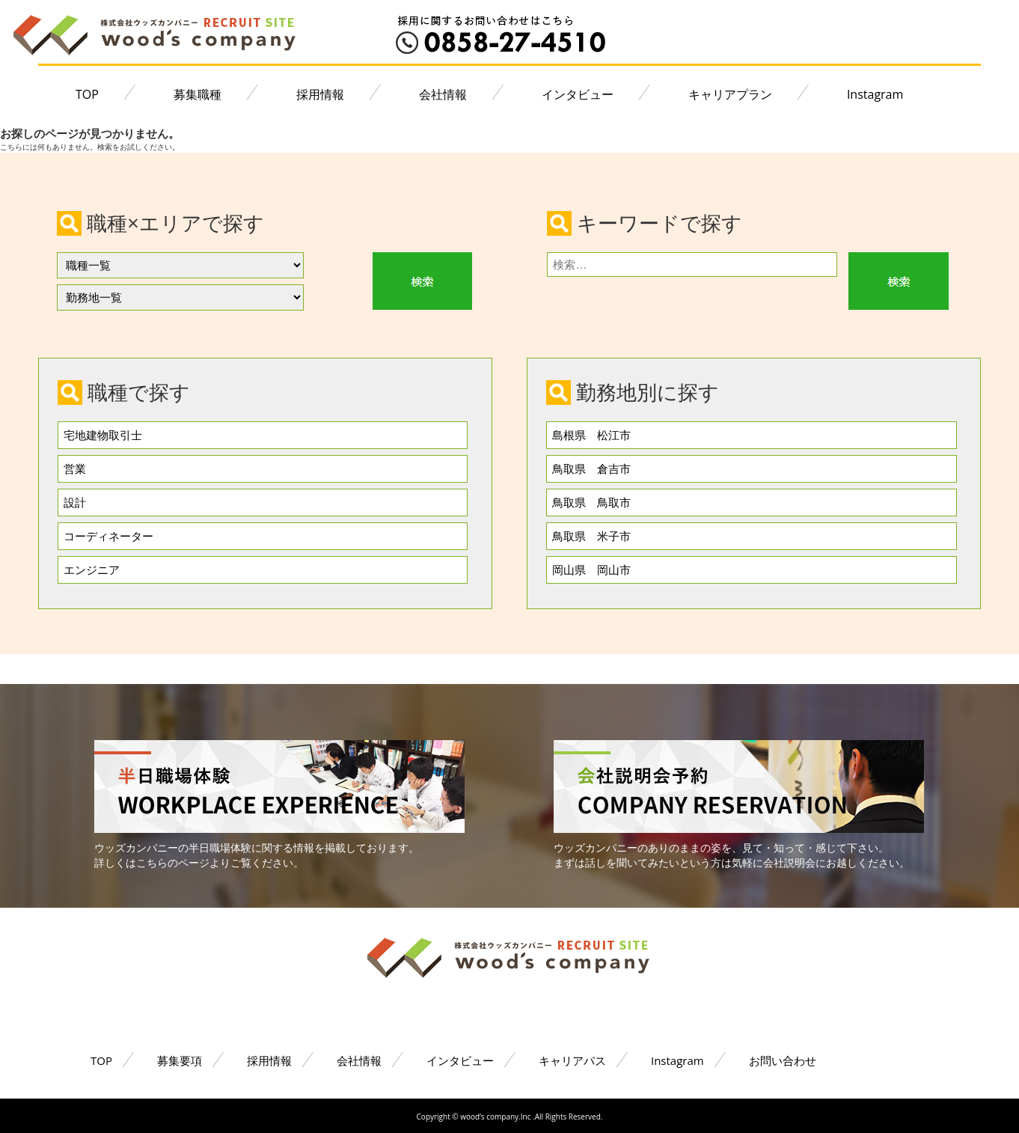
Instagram (875, 94)
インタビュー (577, 94)
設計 (75, 502)
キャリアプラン (730, 94)
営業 (75, 468)
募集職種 (197, 94)
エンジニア (92, 569)
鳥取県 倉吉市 (591, 468)
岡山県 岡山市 (591, 569)
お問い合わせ (782, 1060)
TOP (87, 94)
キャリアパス (572, 1060)
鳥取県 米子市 (591, 535)
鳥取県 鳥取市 (591, 502)
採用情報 (320, 94)
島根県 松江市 (591, 434)
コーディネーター (108, 535)
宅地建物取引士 (103, 434)
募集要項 (179, 1060)
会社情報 (443, 94)
